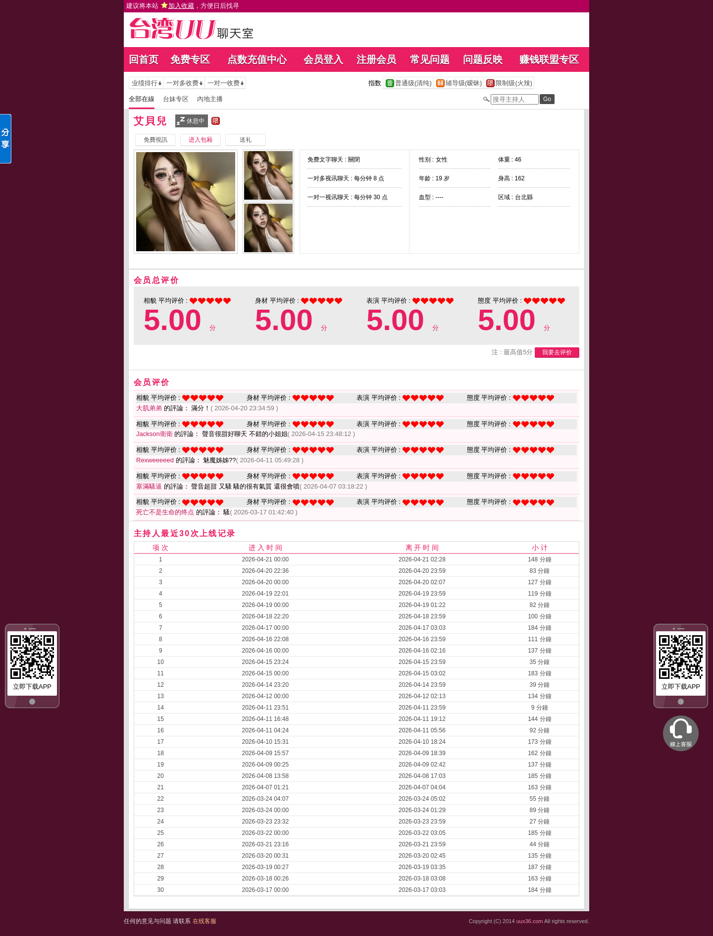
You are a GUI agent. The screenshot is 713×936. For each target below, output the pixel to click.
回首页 (143, 59)
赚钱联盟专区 (549, 59)
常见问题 (430, 59)
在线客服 (204, 921)
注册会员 (376, 59)
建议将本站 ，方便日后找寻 (182, 5)
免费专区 (190, 59)
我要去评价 (557, 352)
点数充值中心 (257, 59)
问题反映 (483, 59)
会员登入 (323, 59)
